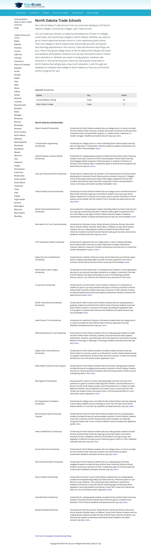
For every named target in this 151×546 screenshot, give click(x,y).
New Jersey (18, 145)
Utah (16, 192)
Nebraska (18, 139)
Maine (16, 112)
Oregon (17, 165)
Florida (17, 71)
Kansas (17, 95)
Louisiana (18, 101)
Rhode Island (19, 176)
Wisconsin (18, 209)
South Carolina (20, 179)
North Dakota (19, 135)
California (18, 54)
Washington (19, 206)
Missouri (17, 122)
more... (119, 136)
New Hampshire (20, 142)
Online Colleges (92, 13)
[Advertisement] (74, 79)
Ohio (16, 159)
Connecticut (18, 61)
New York (18, 155)
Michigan (17, 115)
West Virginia (19, 213)
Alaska (16, 41)
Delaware (18, 68)
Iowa (16, 81)
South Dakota (19, 182)
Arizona (17, 51)
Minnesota (18, 118)
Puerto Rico (18, 172)
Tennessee (18, 186)
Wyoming (18, 216)
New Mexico (19, 149)
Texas (16, 189)
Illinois (16, 88)
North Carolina (20, 132)
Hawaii (16, 78)
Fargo (16, 28)
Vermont (17, 203)
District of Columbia (22, 64)
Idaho (16, 85)
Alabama (17, 44)
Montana (17, 128)
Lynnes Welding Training (46, 100)
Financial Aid (34, 13)
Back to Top (96, 543)
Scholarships (21, 13)
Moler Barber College (44, 104)
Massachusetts (20, 105)
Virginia (17, 196)
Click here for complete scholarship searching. (53, 536)
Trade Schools (77, 13)
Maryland (18, 108)
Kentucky (17, 98)
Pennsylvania (19, 169)
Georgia (17, 75)
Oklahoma (18, 162)
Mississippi (18, 125)
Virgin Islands (19, 199)
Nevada (17, 152)
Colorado (17, 58)
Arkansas (17, 48)
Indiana (17, 91)
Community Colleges (60, 13)
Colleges (45, 13)
